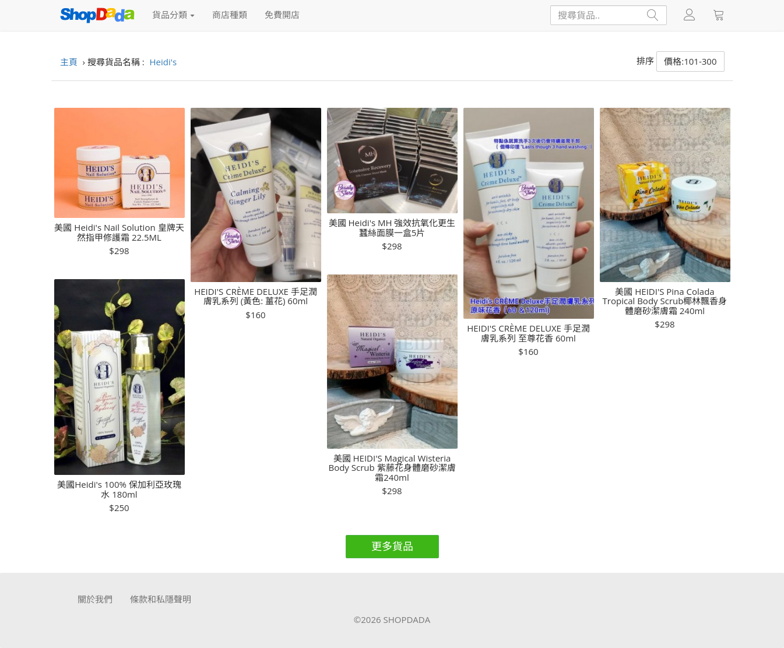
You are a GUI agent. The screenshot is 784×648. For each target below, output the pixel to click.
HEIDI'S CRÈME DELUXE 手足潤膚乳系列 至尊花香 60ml (528, 333)
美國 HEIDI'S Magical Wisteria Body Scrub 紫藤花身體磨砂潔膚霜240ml (391, 468)
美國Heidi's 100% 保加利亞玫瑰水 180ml (119, 489)
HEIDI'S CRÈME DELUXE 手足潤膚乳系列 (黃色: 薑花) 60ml (255, 296)
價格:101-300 (690, 61)
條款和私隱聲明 (160, 599)
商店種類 (229, 14)
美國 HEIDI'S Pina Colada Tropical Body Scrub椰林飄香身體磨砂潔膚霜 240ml (665, 301)
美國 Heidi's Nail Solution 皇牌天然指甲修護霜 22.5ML (119, 232)
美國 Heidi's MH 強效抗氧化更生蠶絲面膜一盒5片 (392, 227)
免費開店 (282, 14)
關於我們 (95, 599)
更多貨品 (392, 546)
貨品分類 (173, 14)
